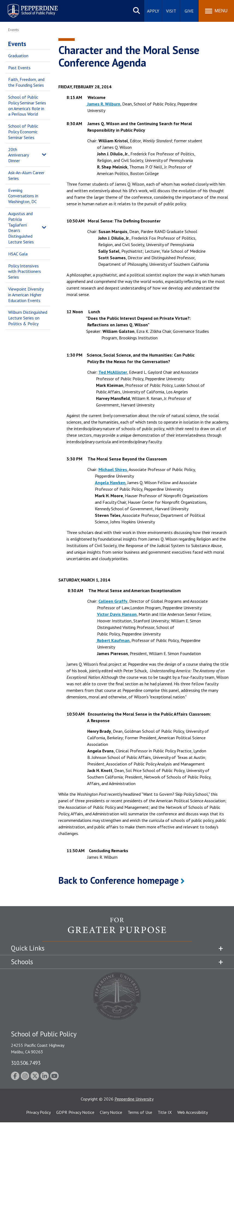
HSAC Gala (18, 254)
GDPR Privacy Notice (75, 1112)
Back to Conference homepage (118, 880)
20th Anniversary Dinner (18, 155)
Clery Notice (111, 1112)
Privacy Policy (38, 1112)
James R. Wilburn (103, 104)
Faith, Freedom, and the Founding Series (26, 82)
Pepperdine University (134, 1099)
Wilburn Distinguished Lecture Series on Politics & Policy (27, 317)
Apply (153, 11)
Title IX (165, 1112)
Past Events (19, 67)
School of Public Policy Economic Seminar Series (23, 131)
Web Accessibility (192, 1112)
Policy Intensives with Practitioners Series (24, 271)
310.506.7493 (25, 1062)
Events (17, 44)
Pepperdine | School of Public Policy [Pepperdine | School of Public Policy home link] (27, 7)
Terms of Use (140, 1112)
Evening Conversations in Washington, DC (23, 196)
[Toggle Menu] (216, 11)
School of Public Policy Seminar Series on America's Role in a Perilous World (27, 105)
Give (189, 11)
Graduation (18, 55)
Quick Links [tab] (27, 948)
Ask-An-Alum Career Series (26, 175)
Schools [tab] (22, 961)
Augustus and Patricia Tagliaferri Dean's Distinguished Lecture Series (21, 228)
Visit (171, 11)
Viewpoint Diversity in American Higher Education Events (25, 294)
